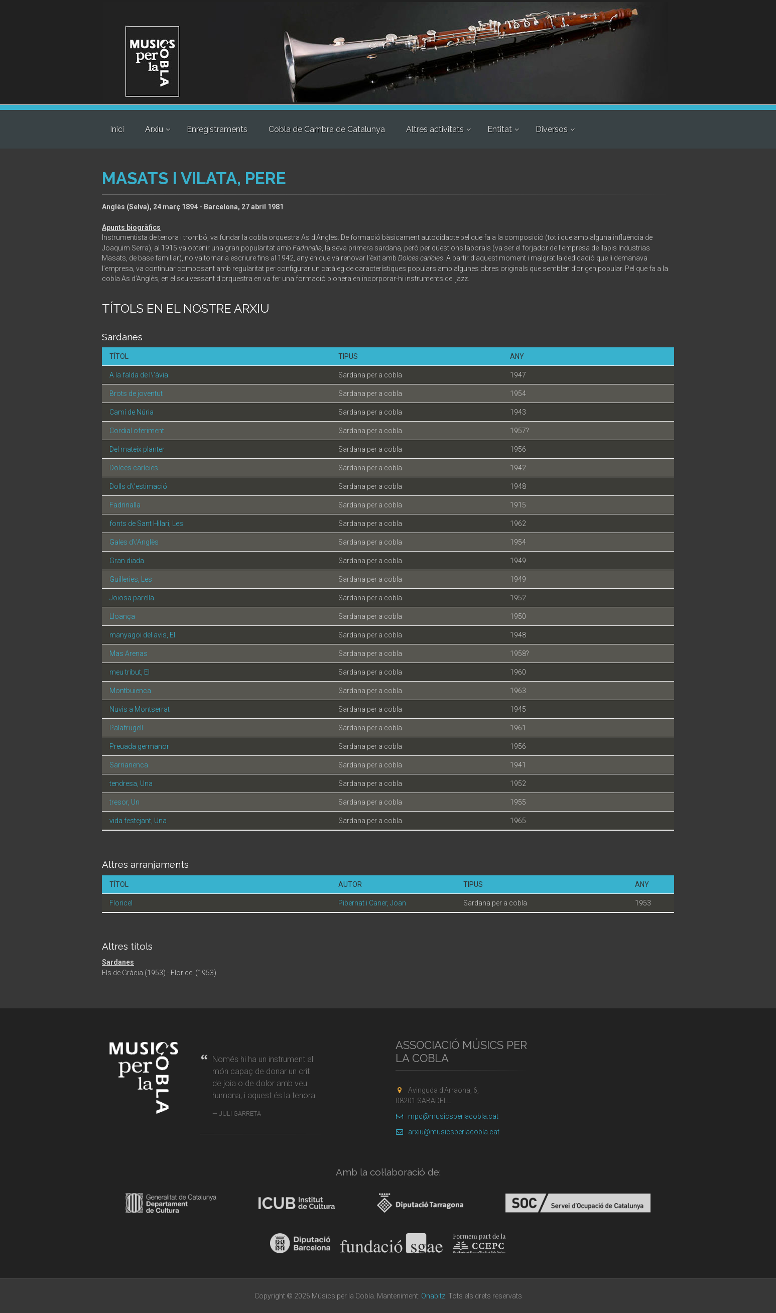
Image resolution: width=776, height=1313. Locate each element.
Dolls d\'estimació (138, 486)
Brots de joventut (136, 393)
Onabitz (433, 1296)
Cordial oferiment (136, 431)
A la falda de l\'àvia (138, 375)
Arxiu (154, 129)
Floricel (121, 903)
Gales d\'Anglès (134, 542)
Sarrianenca (128, 765)
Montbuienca (130, 691)
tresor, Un (124, 802)
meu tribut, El (129, 672)
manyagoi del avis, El (142, 635)
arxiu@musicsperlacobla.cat (447, 1132)
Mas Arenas (128, 653)
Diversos (552, 129)
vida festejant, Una (138, 821)
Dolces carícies (133, 468)
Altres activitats (435, 129)
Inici (117, 129)
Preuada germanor (139, 746)
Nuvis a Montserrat (139, 709)
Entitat (499, 129)
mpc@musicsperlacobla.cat (447, 1116)
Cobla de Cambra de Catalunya (327, 129)
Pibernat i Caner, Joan (372, 903)
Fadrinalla (125, 505)
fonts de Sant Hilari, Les (146, 523)
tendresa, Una (131, 783)
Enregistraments (217, 129)
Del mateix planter (137, 449)
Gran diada (126, 561)
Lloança (122, 616)
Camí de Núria (131, 412)
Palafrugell (126, 728)
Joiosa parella (131, 598)
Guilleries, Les (130, 579)
